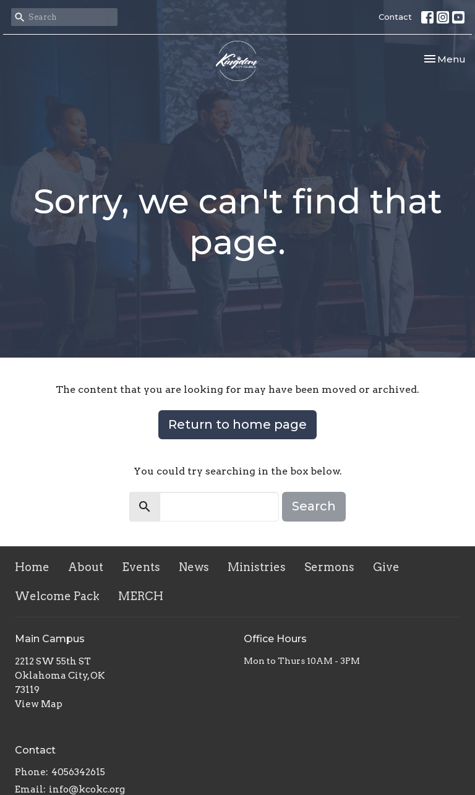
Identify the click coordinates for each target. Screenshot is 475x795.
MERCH (140, 596)
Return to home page (237, 424)
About (85, 567)
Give (386, 567)
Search (314, 506)
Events (141, 567)
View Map (38, 704)
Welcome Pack (57, 596)
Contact (395, 17)
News (194, 567)
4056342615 (78, 772)
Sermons (329, 567)
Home (32, 567)
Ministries (257, 567)
